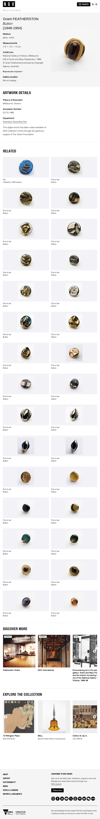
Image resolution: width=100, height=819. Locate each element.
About (5, 774)
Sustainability (9, 782)
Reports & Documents (12, 794)
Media (5, 786)
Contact (6, 778)
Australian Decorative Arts (15, 122)
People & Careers (10, 790)
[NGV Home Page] (9, 4)
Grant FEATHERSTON (21, 19)
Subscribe (57, 790)
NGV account (56, 784)
